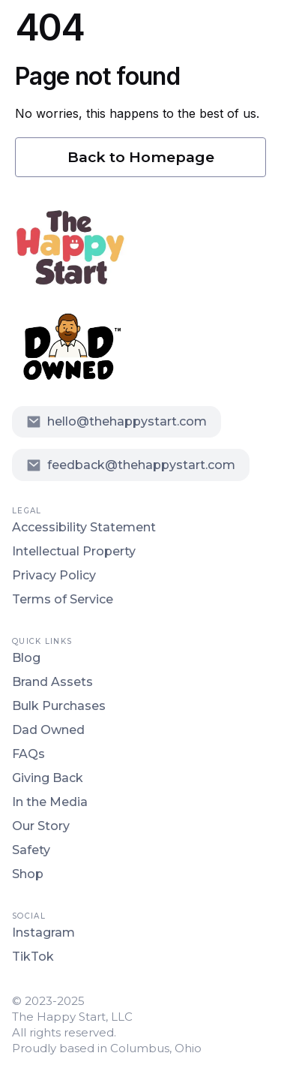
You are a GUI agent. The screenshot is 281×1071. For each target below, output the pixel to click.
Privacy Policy (54, 575)
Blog (26, 658)
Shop (27, 874)
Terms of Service (62, 599)
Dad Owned (48, 730)
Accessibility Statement (84, 527)
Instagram (43, 932)
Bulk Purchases (59, 706)
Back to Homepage (140, 157)
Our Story (41, 826)
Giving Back (47, 778)
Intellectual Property (74, 551)
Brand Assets (52, 682)
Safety (31, 850)
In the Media (50, 802)
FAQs (28, 754)
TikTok (33, 956)
